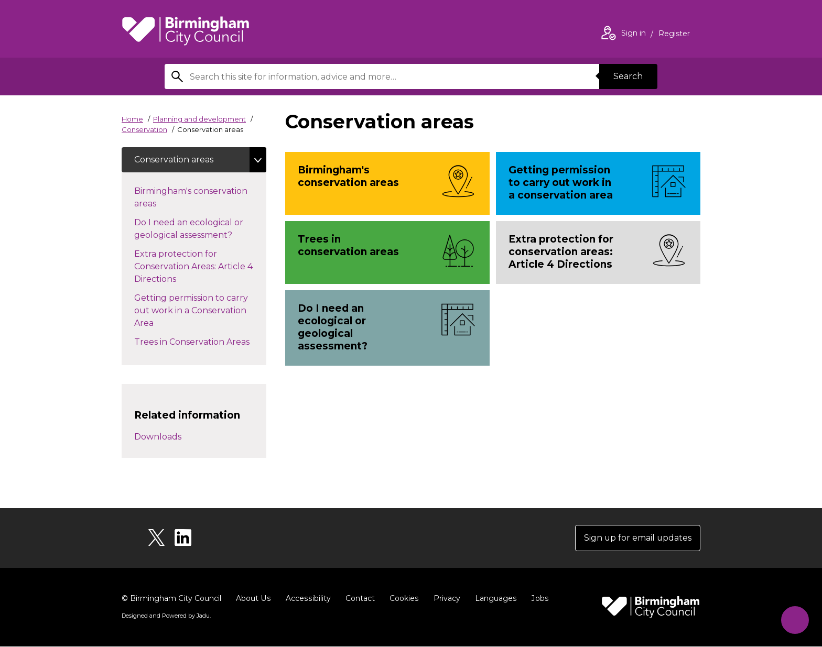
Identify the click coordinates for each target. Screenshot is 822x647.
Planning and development (199, 119)
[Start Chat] (794, 619)
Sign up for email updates (637, 538)
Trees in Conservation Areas (200, 341)
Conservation (144, 129)
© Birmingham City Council (171, 599)
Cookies (401, 599)
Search (628, 76)
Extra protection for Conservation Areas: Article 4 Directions (193, 266)
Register (674, 34)
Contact (358, 599)
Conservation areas (173, 160)
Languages (493, 599)
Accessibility (307, 599)
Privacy (444, 599)
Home (132, 119)
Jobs (536, 599)
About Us (253, 599)
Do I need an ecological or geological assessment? (193, 228)
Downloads (157, 437)
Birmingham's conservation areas (190, 197)
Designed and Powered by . (166, 616)
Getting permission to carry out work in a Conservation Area (191, 310)
